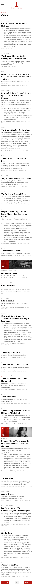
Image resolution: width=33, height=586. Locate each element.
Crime (2, 21)
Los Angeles (11, 389)
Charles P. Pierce (6, 371)
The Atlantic (12, 357)
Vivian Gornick (5, 557)
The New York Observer (16, 524)
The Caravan (11, 576)
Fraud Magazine (13, 170)
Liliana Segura (5, 243)
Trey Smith (4, 186)
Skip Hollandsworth (6, 292)
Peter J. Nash (5, 500)
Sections (3, 12)
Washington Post (21, 343)
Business (3, 156)
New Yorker (15, 278)
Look (15, 423)
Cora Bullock (4, 170)
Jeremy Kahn (4, 357)
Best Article (4, 270)
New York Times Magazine (16, 307)
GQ (9, 66)
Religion (8, 175)
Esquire (14, 371)
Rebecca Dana (5, 524)
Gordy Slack (4, 151)
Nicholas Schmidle (6, 278)
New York (15, 255)
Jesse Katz (4, 389)
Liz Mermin (4, 576)
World (7, 21)
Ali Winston (4, 85)
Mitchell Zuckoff (5, 403)
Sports (7, 53)
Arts (2, 505)
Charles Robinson (6, 121)
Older (26, 582)
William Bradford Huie (7, 423)
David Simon (4, 343)
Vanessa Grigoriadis (6, 255)
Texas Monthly (17, 292)
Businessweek (13, 204)
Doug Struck (12, 343)
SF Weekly (13, 471)
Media (11, 505)
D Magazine (11, 186)
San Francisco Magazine (15, 151)
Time (2, 48)
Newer (6, 582)
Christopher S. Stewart (7, 486)
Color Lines (11, 85)
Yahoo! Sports (16, 121)
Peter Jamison (5, 471)
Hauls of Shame (14, 500)
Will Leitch (4, 66)
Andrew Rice (4, 204)
